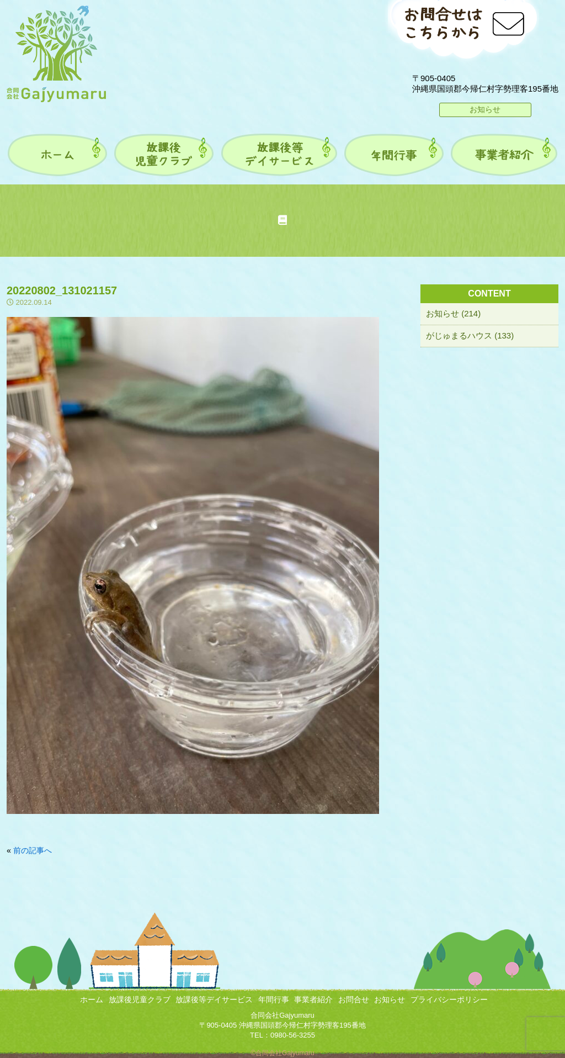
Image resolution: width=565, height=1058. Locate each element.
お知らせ (485, 109)
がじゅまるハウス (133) (470, 335)
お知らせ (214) (453, 313)
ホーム (91, 999)
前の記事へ (32, 850)
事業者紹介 (313, 999)
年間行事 (273, 999)
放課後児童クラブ (139, 999)
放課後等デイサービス (214, 999)
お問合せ (353, 999)
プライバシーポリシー (449, 999)
